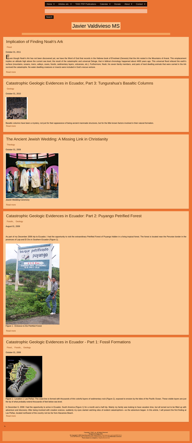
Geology (10, 89)
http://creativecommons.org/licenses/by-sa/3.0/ (93, 436)
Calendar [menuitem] (104, 5)
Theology (11, 145)
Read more (11, 72)
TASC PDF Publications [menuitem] (85, 4)
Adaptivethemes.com (104, 438)
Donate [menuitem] (117, 4)
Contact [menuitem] (140, 5)
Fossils (10, 221)
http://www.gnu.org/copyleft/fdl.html (111, 435)
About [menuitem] (128, 5)
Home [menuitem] (50, 5)
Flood (9, 47)
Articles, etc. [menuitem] (64, 5)
